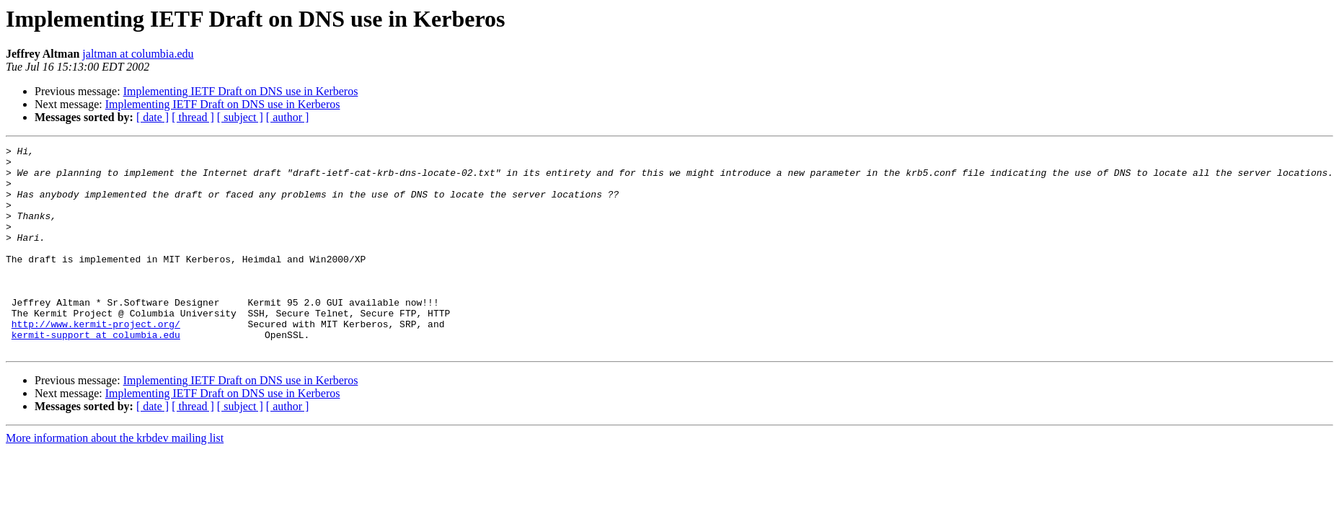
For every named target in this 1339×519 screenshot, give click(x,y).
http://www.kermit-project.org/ (96, 360)
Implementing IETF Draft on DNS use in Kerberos (240, 91)
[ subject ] (240, 117)
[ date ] (152, 117)
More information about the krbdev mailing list (115, 479)
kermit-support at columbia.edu (96, 373)
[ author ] (287, 117)
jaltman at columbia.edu (137, 54)
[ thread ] (193, 117)
